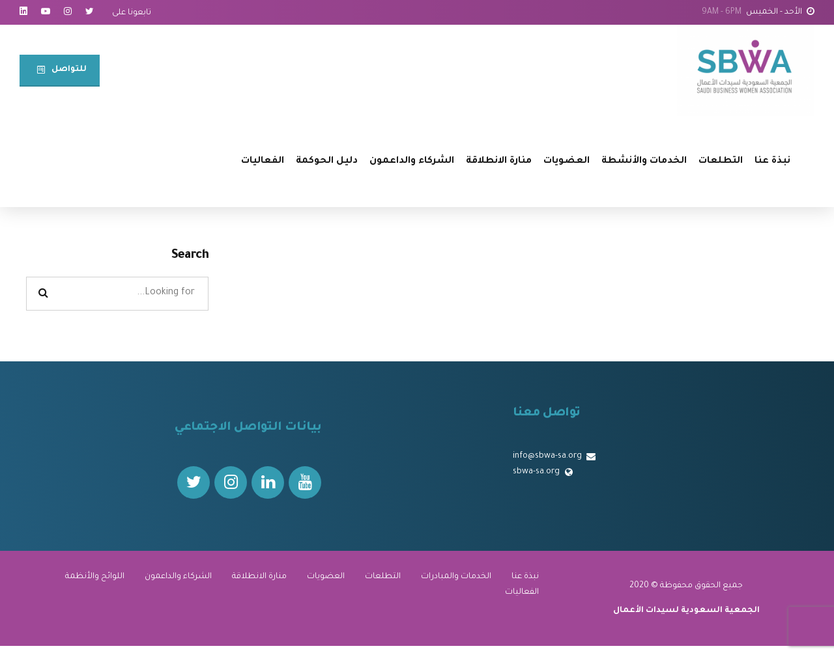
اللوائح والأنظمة (94, 576)
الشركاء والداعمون (411, 161)
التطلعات (720, 161)
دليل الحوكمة (327, 161)
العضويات (566, 161)
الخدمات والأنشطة (644, 161)
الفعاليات (262, 161)
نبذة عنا (772, 161)
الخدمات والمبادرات (456, 576)
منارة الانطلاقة (499, 161)
